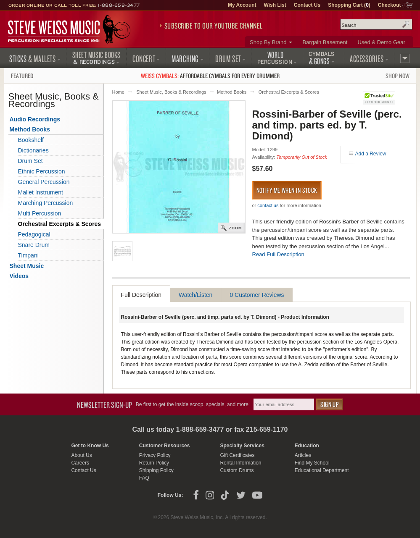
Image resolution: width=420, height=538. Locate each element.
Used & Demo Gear (381, 42)
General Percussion (44, 181)
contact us (267, 205)
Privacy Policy (155, 455)
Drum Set (30, 160)
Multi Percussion (39, 213)
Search (405, 24)
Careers (80, 463)
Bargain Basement (324, 42)
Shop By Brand (268, 42)
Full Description (141, 294)
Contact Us (307, 5)
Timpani (28, 255)
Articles (303, 455)
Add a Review (370, 154)
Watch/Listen (195, 294)
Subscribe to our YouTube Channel (213, 25)
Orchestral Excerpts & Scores (289, 91)
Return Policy (154, 463)
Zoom (235, 228)
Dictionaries (33, 150)
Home (118, 91)
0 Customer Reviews (257, 294)
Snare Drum (34, 244)
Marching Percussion (45, 202)
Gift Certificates (237, 455)
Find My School (312, 463)
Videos (19, 276)
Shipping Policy (156, 470)
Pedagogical (34, 234)
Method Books (231, 91)
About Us (81, 455)
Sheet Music (27, 265)
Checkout (389, 5)
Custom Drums (237, 470)
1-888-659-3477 (119, 5)
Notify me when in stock (286, 190)
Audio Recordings (35, 119)
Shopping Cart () (349, 5)
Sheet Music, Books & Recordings (171, 91)
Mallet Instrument (40, 192)
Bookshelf (31, 139)
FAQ (144, 478)
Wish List (275, 5)
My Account (242, 5)
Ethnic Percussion (41, 171)
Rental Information (240, 463)
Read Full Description (278, 254)
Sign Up (329, 404)
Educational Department (322, 470)
